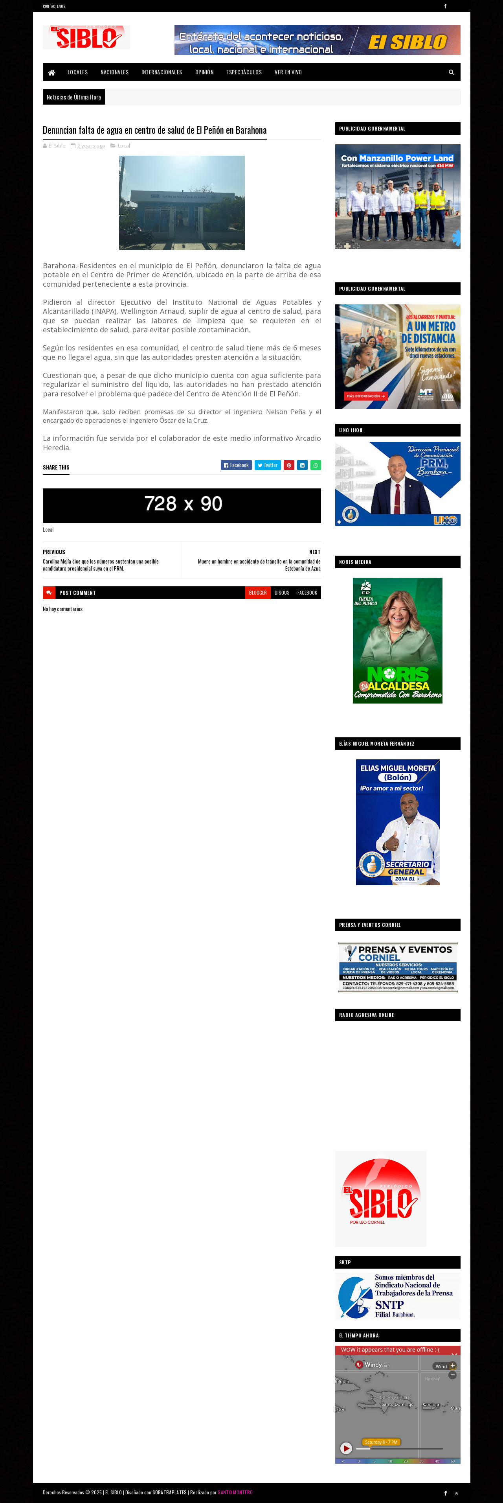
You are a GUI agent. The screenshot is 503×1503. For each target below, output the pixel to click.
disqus (282, 592)
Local (124, 145)
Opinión (204, 72)
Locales (78, 72)
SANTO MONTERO (235, 1492)
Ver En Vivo (288, 72)
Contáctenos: (54, 6)
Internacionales (161, 72)
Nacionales (115, 72)
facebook (307, 592)
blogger (258, 592)
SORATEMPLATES (169, 1492)
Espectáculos (244, 72)
